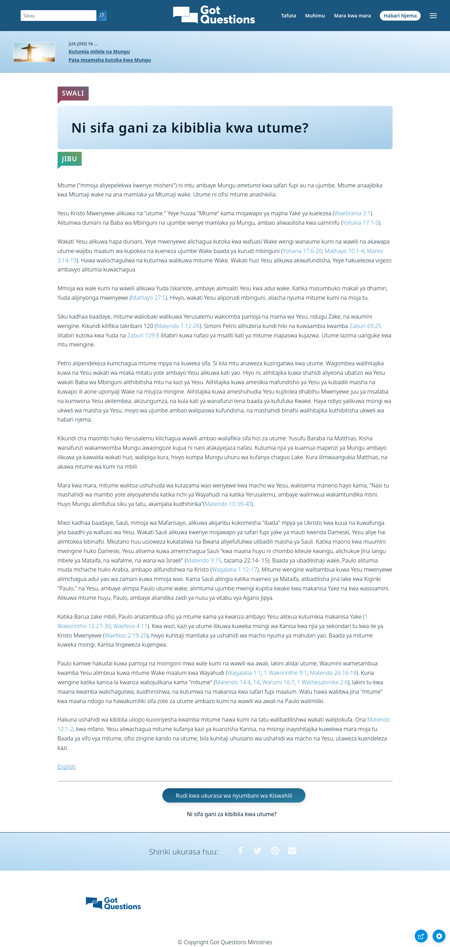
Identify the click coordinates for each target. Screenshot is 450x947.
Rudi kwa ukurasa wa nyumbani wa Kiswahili (234, 795)
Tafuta (288, 15)
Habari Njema (400, 15)
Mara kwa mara (352, 15)
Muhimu (315, 15)
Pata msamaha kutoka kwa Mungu (110, 60)
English (67, 766)
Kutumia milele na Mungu (99, 51)
